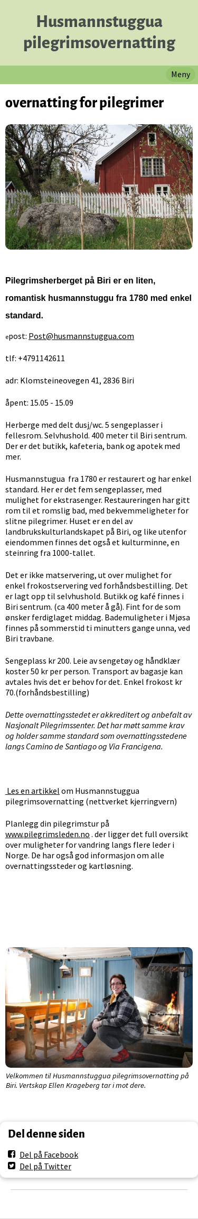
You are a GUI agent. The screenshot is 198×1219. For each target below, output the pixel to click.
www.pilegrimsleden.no (47, 834)
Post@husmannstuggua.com (81, 336)
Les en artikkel (32, 790)
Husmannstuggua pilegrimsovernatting (99, 32)
